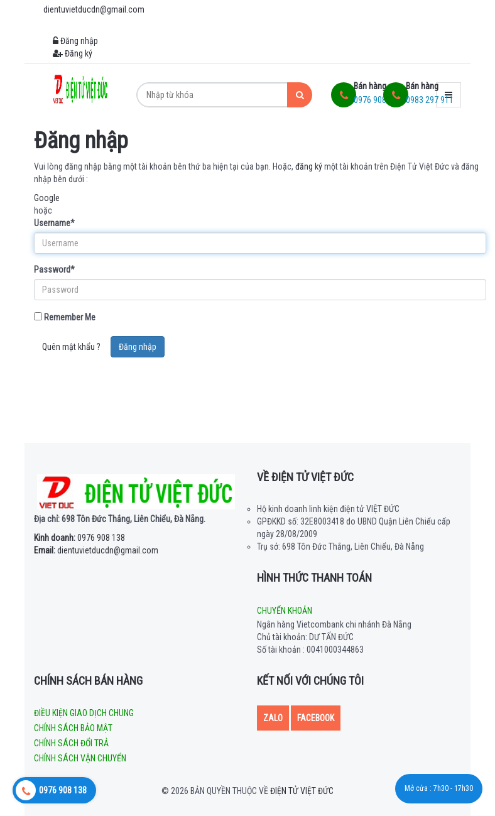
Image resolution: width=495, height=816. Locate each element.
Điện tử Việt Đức (302, 791)
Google (47, 198)
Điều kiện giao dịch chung (84, 713)
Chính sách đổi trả (71, 743)
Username (54, 223)
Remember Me (64, 317)
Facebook (315, 718)
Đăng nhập (75, 41)
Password (54, 269)
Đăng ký (72, 53)
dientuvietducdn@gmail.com (96, 550)
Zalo (273, 718)
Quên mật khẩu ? (71, 347)
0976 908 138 (79, 538)
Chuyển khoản (284, 611)
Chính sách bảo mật (73, 728)
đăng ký (308, 166)
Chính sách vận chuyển (80, 758)
